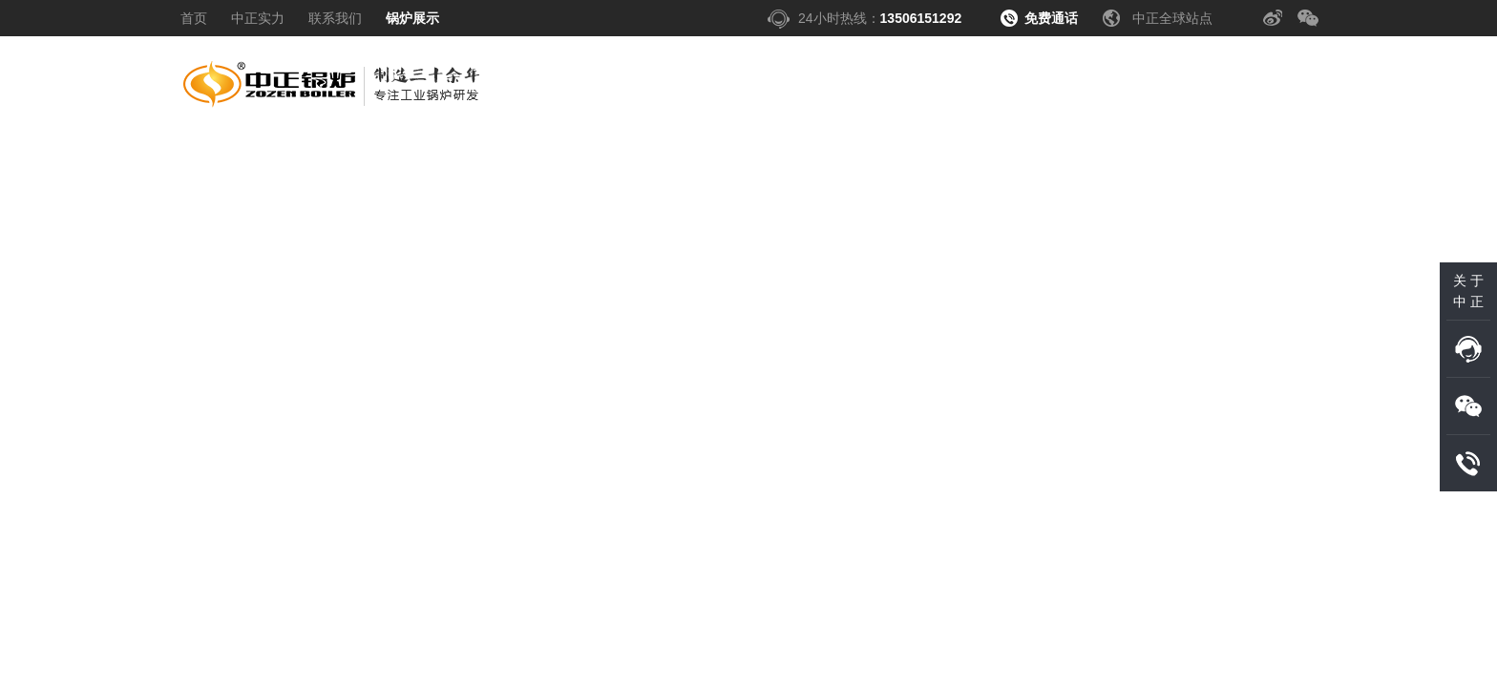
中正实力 (258, 18)
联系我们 (335, 18)
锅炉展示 (412, 18)
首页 (193, 18)
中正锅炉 (333, 89)
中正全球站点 (1172, 18)
